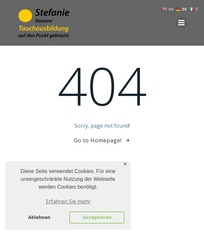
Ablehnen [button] (39, 217)
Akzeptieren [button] (96, 217)
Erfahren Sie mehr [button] (68, 201)
